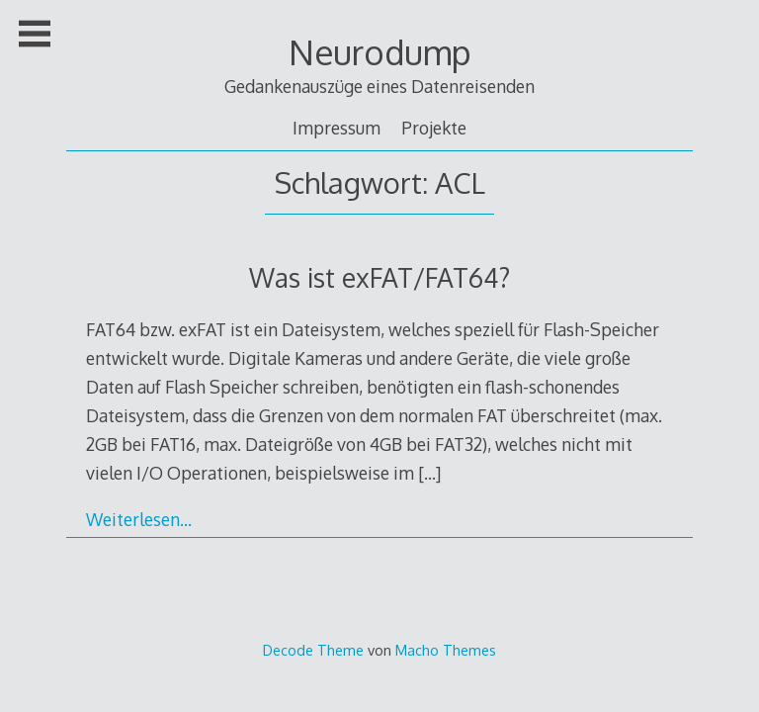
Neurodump (380, 52)
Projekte (433, 127)
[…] (429, 473)
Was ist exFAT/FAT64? (379, 277)
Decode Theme (313, 650)
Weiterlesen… (139, 519)
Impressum (336, 127)
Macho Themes (445, 650)
